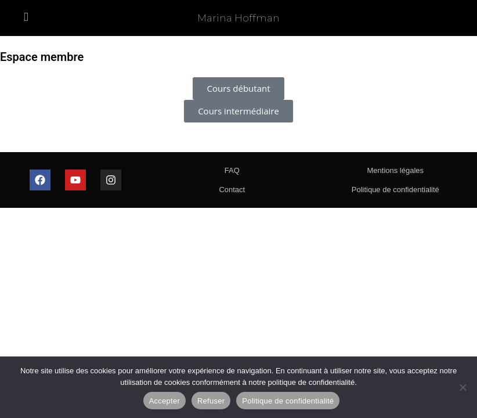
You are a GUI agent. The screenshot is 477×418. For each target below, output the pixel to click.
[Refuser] (462, 387)
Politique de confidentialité (395, 189)
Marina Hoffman (238, 18)
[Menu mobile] (26, 17)
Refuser (211, 401)
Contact (232, 189)
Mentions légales (395, 170)
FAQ (232, 170)
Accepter (164, 401)
